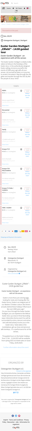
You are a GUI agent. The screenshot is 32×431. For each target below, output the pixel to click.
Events (8, 24)
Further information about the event (16, 347)
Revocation (11, 422)
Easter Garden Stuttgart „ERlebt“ (21, 24)
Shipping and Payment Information (11, 237)
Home (3, 24)
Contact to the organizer (23, 371)
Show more (5, 105)
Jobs (17, 422)
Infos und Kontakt (14, 273)
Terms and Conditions (16, 420)
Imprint (5, 420)
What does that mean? (27, 95)
